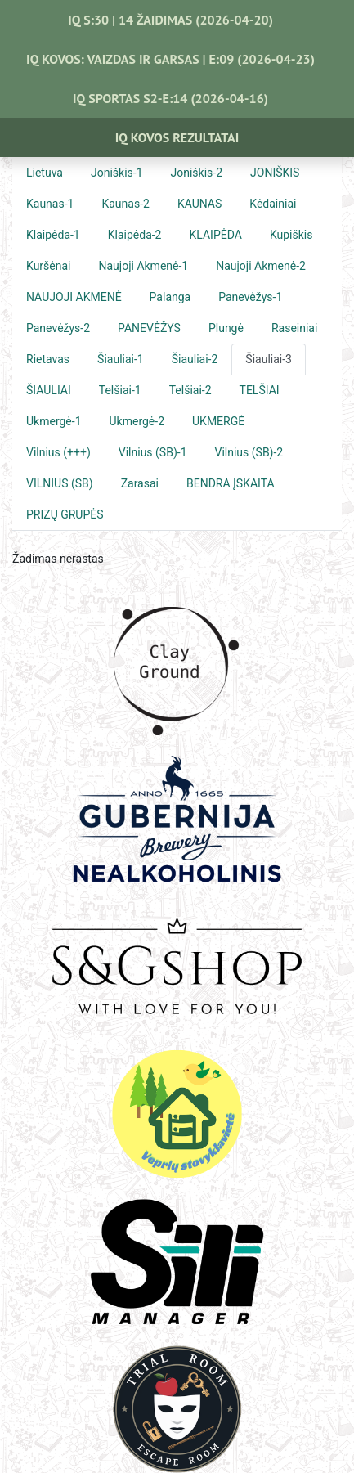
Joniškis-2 (197, 172)
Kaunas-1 (50, 203)
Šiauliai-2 (195, 359)
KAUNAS (199, 203)
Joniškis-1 (117, 172)
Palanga (170, 296)
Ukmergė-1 (54, 421)
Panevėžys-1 (250, 296)
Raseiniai (294, 328)
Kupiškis (291, 234)
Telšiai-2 (190, 390)
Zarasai (140, 483)
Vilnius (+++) (58, 452)
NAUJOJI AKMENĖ (74, 296)
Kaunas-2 (125, 203)
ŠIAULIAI (48, 390)
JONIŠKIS (274, 172)
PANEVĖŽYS (149, 328)
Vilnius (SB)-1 (153, 452)
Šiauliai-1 (120, 359)
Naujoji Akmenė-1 (144, 265)
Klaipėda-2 (135, 234)
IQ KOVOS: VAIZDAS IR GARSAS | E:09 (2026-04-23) (170, 59)
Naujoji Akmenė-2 (261, 265)
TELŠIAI (260, 390)
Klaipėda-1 (53, 234)
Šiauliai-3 (268, 359)
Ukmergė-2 (137, 421)
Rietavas (47, 359)
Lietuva (44, 172)
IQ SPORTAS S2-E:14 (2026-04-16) (170, 98)
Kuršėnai (48, 265)
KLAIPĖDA (216, 234)
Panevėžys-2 (58, 328)
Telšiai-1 (120, 390)
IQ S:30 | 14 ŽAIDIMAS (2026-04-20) (170, 19)
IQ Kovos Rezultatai (177, 137)
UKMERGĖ (218, 421)
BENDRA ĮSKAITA (230, 483)
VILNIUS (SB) (59, 483)
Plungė (226, 328)
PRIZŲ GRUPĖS (65, 514)
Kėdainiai (272, 203)
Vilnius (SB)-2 (249, 452)
